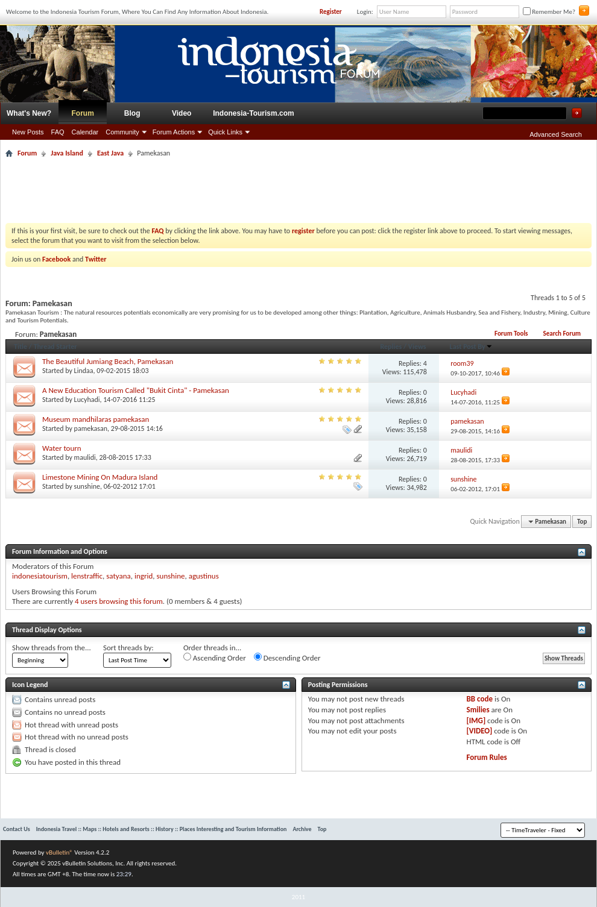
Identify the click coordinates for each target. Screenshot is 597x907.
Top (582, 522)
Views (417, 346)
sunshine (87, 486)
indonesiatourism (40, 575)
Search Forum (562, 333)
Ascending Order (214, 657)
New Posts (28, 132)
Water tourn (61, 448)
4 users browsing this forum (119, 601)
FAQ (58, 132)
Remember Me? (549, 12)
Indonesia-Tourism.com (253, 113)
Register (331, 12)
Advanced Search (555, 134)
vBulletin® (59, 852)
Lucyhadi (87, 399)
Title (20, 346)
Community (122, 132)
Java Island (67, 153)
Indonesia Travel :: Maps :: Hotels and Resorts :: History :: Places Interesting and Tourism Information (161, 829)
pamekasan (90, 428)
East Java (110, 153)
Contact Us (16, 829)
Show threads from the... (51, 647)
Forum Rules (487, 757)
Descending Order (287, 657)
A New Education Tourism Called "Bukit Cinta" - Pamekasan (135, 390)
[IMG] (476, 720)
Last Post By (471, 346)
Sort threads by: (128, 647)
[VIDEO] (480, 730)
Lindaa (83, 370)
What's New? (29, 113)
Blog (132, 113)
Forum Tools (511, 333)
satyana (118, 575)
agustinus (204, 575)
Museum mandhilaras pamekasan (95, 419)
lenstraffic (87, 575)
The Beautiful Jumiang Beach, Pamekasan (107, 361)
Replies (391, 346)
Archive (301, 829)
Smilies (478, 709)
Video (181, 113)
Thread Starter (55, 346)
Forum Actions (174, 132)
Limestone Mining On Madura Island (99, 477)
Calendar (85, 132)
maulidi (85, 457)
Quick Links (225, 132)
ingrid (143, 575)
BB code (480, 698)
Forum (83, 113)
